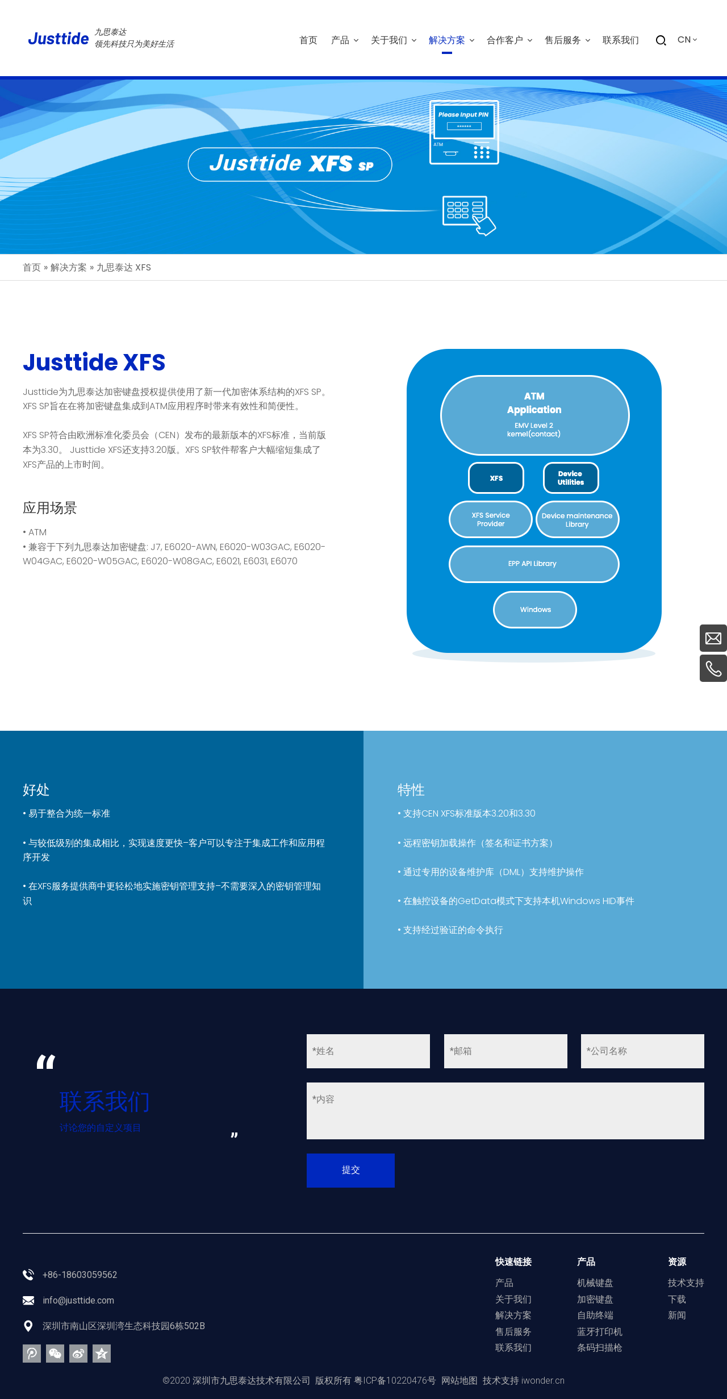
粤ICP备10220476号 (395, 1380)
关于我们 (513, 1299)
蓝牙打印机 (599, 1331)
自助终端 (595, 1315)
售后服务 (513, 1331)
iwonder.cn (543, 1380)
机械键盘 (595, 1282)
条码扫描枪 (599, 1347)
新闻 (677, 1315)
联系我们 (513, 1347)
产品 (504, 1282)
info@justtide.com (78, 1300)
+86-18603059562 (80, 1274)
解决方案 (513, 1315)
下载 (677, 1299)
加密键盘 (595, 1299)
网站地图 (459, 1380)
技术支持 (686, 1282)
